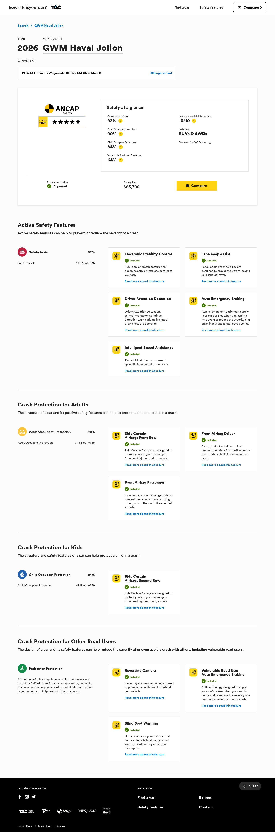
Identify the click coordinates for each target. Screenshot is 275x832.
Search (23, 25)
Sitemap (61, 825)
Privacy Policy (25, 825)
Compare (197, 185)
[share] (250, 786)
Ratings (205, 797)
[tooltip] (120, 121)
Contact (206, 807)
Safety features (211, 7)
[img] (62, 115)
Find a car (181, 7)
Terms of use (44, 825)
